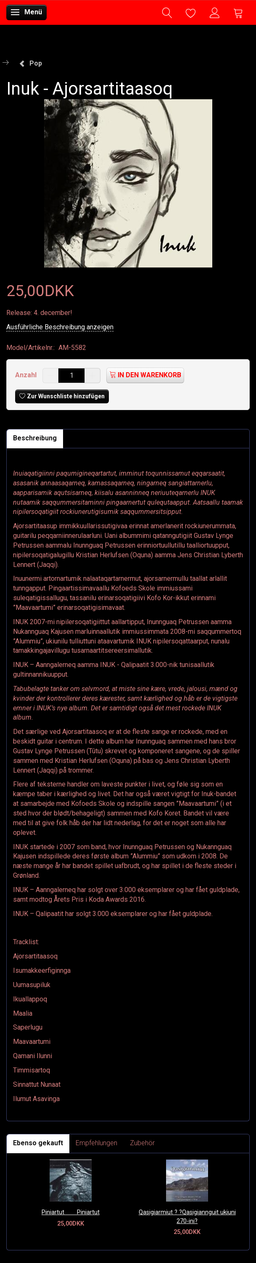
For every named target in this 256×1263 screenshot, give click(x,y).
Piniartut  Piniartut (71, 1212)
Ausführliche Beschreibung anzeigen (59, 327)
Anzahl (26, 375)
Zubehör (142, 1143)
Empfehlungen (96, 1143)
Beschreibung (35, 438)
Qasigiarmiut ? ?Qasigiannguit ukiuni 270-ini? (187, 1217)
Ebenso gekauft (38, 1143)
